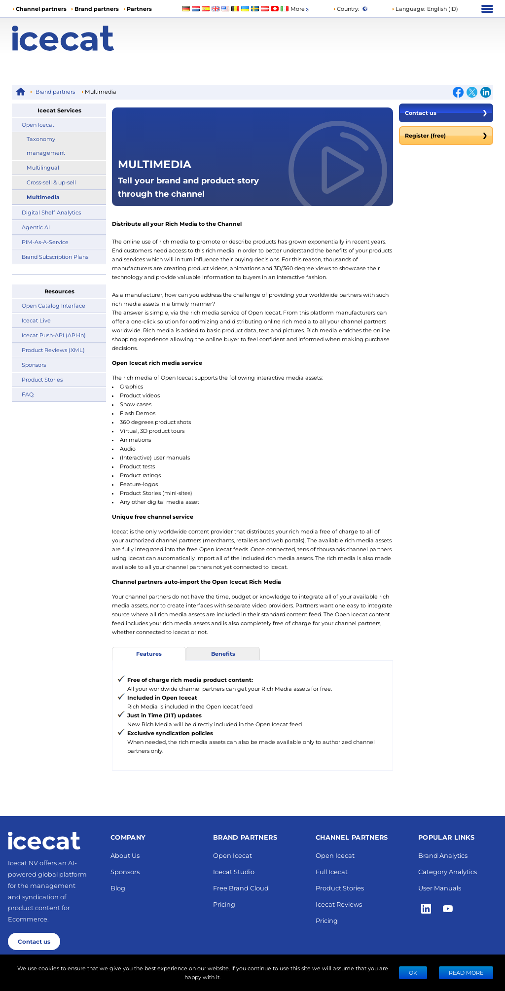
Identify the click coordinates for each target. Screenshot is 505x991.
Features (149, 653)
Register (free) (446, 135)
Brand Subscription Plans (55, 256)
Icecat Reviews (339, 904)
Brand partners (96, 8)
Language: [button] (408, 8)
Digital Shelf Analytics (51, 212)
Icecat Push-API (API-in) (54, 335)
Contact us (446, 112)
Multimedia (43, 197)
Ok (413, 972)
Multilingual (43, 167)
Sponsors (34, 364)
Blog (117, 888)
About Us (125, 855)
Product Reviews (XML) (53, 350)
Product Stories (42, 379)
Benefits (223, 653)
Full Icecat (332, 871)
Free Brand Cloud (241, 888)
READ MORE (466, 972)
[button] (425, 8)
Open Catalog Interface (53, 305)
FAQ (28, 394)
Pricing (224, 904)
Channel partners (41, 8)
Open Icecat (38, 124)
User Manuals (439, 888)
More (300, 9)
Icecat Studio (233, 871)
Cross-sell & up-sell (51, 182)
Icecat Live (36, 320)
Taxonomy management (46, 145)
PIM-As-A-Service (45, 242)
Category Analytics (447, 871)
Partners (139, 8)
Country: (346, 8)
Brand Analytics (443, 855)
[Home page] (72, 38)
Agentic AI (36, 227)
